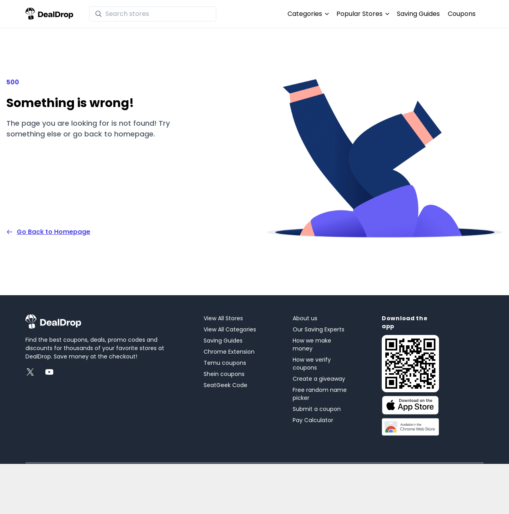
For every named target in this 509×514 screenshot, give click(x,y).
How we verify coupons (312, 364)
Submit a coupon (317, 409)
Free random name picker (320, 394)
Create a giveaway (319, 379)
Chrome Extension (229, 352)
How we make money (312, 344)
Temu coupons (225, 363)
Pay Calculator (313, 420)
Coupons (462, 13)
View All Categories (230, 329)
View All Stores (223, 318)
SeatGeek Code (225, 385)
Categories (308, 13)
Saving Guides (418, 13)
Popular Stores (362, 13)
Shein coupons (224, 374)
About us (305, 318)
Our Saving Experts (318, 329)
